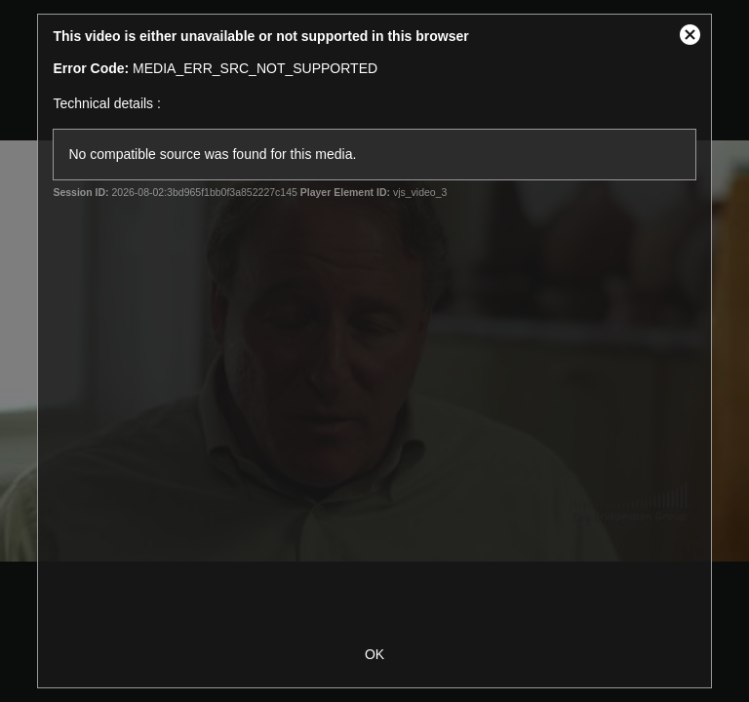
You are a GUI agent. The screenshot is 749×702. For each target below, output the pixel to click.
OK (374, 654)
